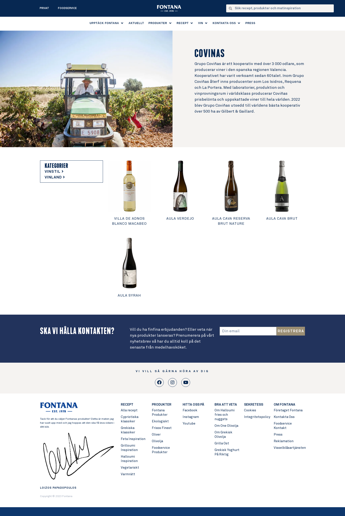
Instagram (191, 417)
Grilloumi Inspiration (129, 448)
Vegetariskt (130, 467)
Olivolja (157, 441)
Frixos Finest (162, 428)
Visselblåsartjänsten (289, 447)
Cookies (250, 410)
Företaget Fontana (288, 410)
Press (278, 434)
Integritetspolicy (257, 417)
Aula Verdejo (180, 218)
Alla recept (129, 410)
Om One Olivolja (226, 425)
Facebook (190, 410)
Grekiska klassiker (128, 430)
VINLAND (55, 177)
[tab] (71, 172)
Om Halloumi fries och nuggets (225, 415)
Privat (44, 8)
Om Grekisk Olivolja (223, 434)
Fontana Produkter (159, 412)
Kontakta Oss (284, 417)
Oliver (156, 434)
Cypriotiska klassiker (129, 419)
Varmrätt (128, 474)
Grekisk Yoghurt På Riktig (227, 452)
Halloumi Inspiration (129, 459)
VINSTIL (54, 172)
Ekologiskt (160, 421)
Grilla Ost (222, 443)
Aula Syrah (129, 295)
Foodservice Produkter (161, 450)
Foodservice (67, 8)
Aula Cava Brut (282, 218)
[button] (106, 23)
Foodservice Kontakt (283, 426)
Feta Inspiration (133, 439)
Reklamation (284, 441)
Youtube (189, 423)
